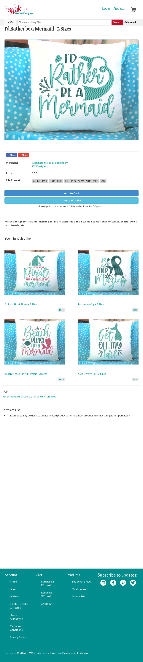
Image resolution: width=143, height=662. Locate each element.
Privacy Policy (18, 637)
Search (117, 22)
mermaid (15, 396)
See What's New (81, 581)
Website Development (65, 653)
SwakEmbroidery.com (32, 11)
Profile (14, 581)
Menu (10, 22)
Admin (84, 653)
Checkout (47, 603)
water (32, 396)
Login (106, 8)
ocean (24, 396)
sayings (41, 396)
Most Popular (80, 589)
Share (13, 155)
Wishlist (14, 596)
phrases (51, 396)
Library (14, 589)
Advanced (130, 22)
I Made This (79, 596)
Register (119, 8)
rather (5, 396)
